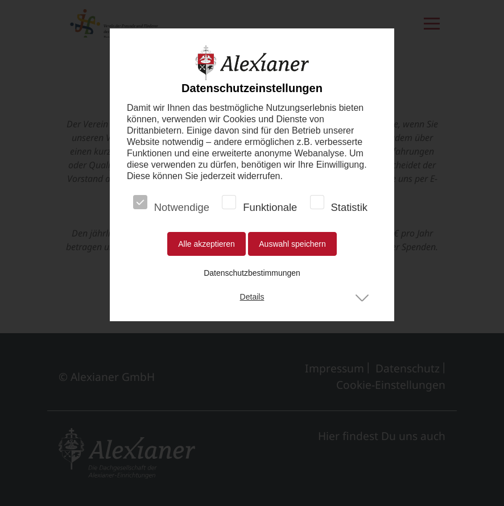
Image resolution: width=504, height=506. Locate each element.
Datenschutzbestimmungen (252, 272)
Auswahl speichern (292, 243)
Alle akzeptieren (206, 243)
